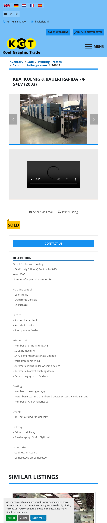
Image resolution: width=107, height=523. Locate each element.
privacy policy (20, 512)
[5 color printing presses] (30, 65)
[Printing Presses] (50, 62)
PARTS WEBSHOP (58, 32)
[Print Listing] (68, 212)
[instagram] (17, 14)
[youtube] (5, 14)
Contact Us (53, 244)
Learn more (38, 517)
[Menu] (88, 46)
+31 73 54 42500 (16, 21)
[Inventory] (16, 62)
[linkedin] (11, 14)
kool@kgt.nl (41, 21)
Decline (23, 517)
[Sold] (30, 62)
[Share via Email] (41, 212)
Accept (11, 517)
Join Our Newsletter (88, 32)
